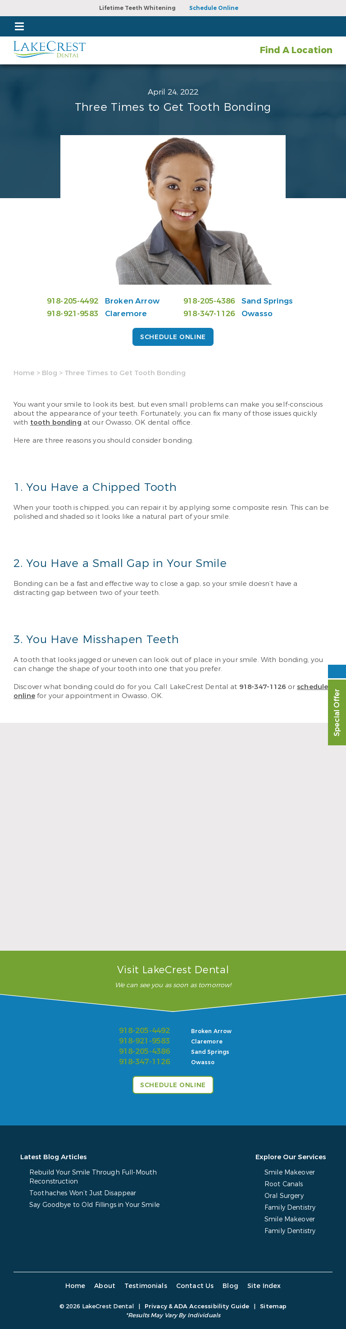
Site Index (263, 1286)
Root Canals (283, 1184)
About (105, 1286)
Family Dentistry (289, 1207)
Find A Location (295, 50)
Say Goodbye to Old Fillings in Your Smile (94, 1205)
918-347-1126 (209, 313)
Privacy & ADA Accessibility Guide (197, 1306)
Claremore (126, 313)
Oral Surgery (284, 1196)
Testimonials (145, 1286)
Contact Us (194, 1286)
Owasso (257, 313)
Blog (49, 372)
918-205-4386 (209, 301)
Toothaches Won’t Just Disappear (82, 1193)
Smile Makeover (289, 1172)
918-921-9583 (72, 313)
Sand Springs (267, 301)
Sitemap (273, 1306)
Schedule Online (213, 8)
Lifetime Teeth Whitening (137, 8)
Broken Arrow (132, 301)
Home (24, 372)
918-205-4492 (72, 301)
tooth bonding (56, 422)
